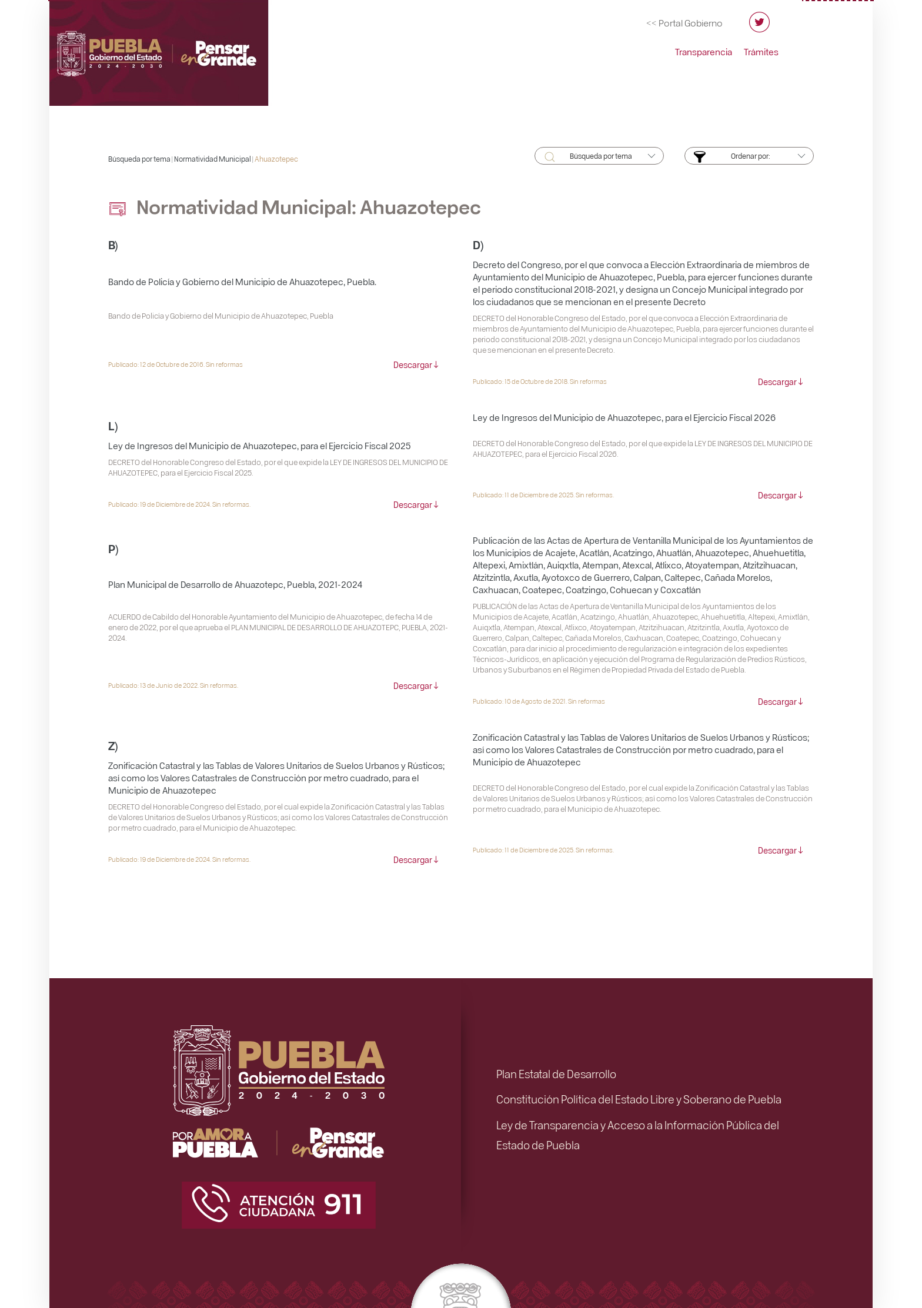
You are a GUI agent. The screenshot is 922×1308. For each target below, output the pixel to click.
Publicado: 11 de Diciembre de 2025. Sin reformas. (543, 494)
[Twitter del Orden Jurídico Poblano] (759, 27)
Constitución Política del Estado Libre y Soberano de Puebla (638, 1099)
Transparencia (703, 52)
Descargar (412, 364)
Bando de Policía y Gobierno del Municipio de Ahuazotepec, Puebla (220, 315)
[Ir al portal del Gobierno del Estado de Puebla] (684, 22)
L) (113, 425)
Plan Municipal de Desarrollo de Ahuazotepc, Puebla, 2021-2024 (235, 584)
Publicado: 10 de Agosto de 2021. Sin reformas (539, 701)
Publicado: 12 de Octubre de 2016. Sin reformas (175, 364)
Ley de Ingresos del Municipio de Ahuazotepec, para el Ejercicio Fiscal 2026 (624, 417)
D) (478, 244)
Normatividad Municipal (212, 158)
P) (113, 548)
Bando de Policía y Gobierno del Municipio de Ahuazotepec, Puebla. (242, 281)
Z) (113, 745)
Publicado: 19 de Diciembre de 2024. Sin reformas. (179, 504)
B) (113, 244)
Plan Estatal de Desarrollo (556, 1073)
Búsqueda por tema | (141, 158)
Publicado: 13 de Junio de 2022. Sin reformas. (173, 685)
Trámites (761, 52)
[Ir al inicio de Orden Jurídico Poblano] (176, 48)
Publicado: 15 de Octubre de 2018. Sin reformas (540, 381)
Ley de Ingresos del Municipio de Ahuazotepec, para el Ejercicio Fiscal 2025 (259, 445)
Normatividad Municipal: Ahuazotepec (294, 206)
